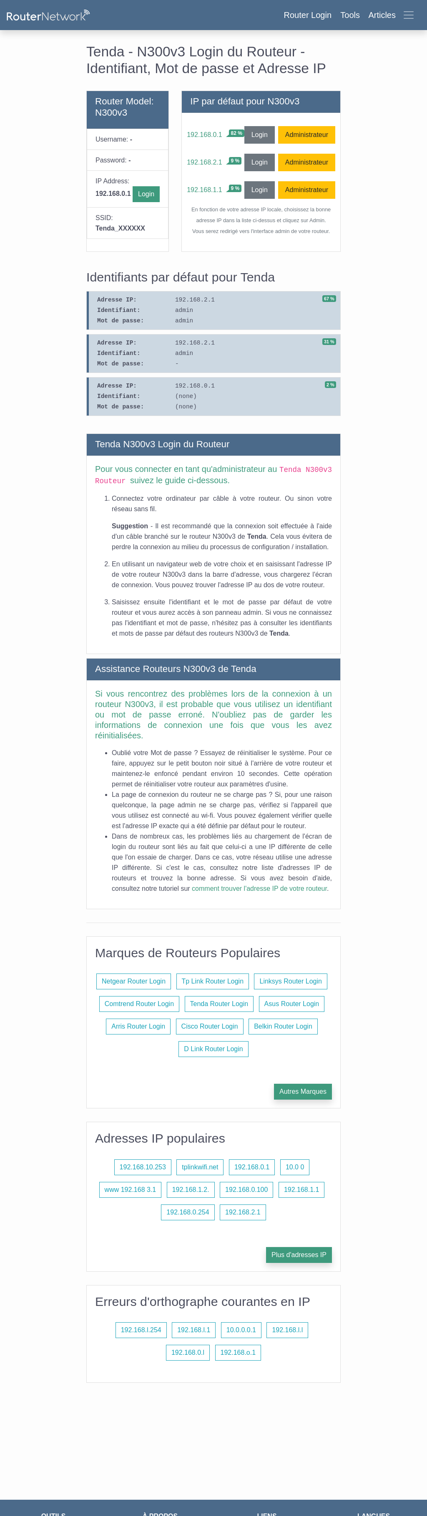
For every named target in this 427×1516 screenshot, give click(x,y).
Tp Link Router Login (213, 981)
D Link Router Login (213, 1048)
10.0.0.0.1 (241, 1329)
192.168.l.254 (141, 1329)
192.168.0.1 (204, 134)
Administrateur (306, 134)
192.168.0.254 (187, 1212)
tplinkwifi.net (200, 1167)
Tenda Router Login (219, 1003)
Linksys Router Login (290, 981)
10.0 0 (295, 1167)
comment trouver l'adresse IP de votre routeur (259, 888)
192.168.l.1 (193, 1329)
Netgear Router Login (134, 981)
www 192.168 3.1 (130, 1189)
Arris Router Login (138, 1026)
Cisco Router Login (209, 1026)
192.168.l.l (287, 1329)
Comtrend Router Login (139, 1003)
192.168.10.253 (143, 1167)
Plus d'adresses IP (299, 1254)
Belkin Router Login (283, 1026)
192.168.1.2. (190, 1189)
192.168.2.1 (204, 162)
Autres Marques (303, 1091)
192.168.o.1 (238, 1352)
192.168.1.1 (204, 189)
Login (146, 194)
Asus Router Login (291, 1003)
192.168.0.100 (246, 1189)
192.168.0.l (187, 1352)
